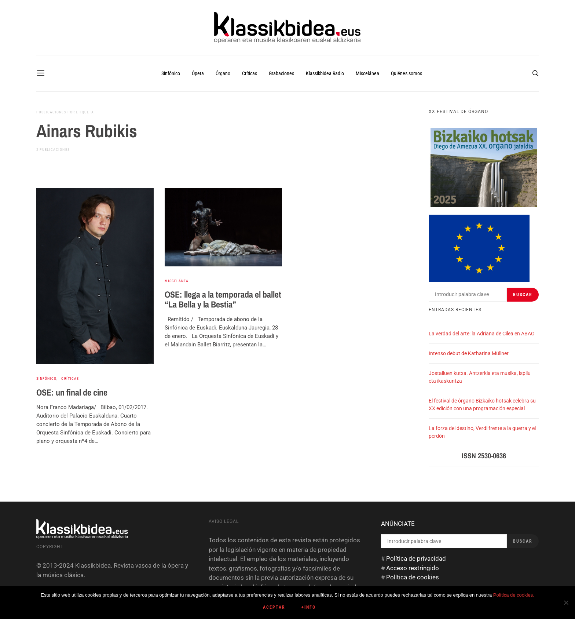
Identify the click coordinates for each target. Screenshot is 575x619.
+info (308, 607)
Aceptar (274, 607)
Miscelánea (367, 73)
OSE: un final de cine (71, 392)
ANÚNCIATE (398, 523)
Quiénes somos (406, 73)
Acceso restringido (412, 568)
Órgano (223, 73)
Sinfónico (170, 73)
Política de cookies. (513, 595)
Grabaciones (281, 73)
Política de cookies (412, 577)
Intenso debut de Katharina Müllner (469, 353)
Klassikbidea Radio (325, 73)
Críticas (249, 73)
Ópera (198, 73)
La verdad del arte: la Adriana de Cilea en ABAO (482, 333)
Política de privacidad (416, 558)
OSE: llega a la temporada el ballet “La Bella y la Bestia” (223, 299)
